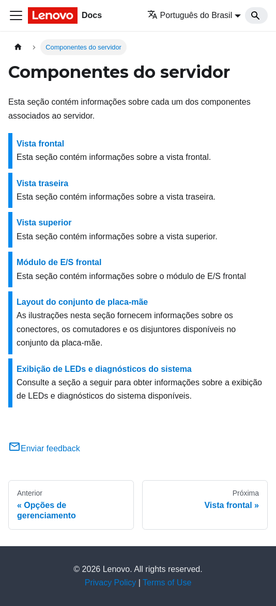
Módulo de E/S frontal (59, 262)
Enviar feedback (44, 448)
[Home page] (18, 47)
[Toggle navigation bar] (16, 15)
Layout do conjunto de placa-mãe (82, 302)
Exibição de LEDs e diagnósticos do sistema (104, 369)
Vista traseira (42, 183)
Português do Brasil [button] (190, 15)
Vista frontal (40, 143)
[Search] (256, 15)
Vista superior (44, 222)
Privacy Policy (110, 582)
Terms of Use (167, 582)
